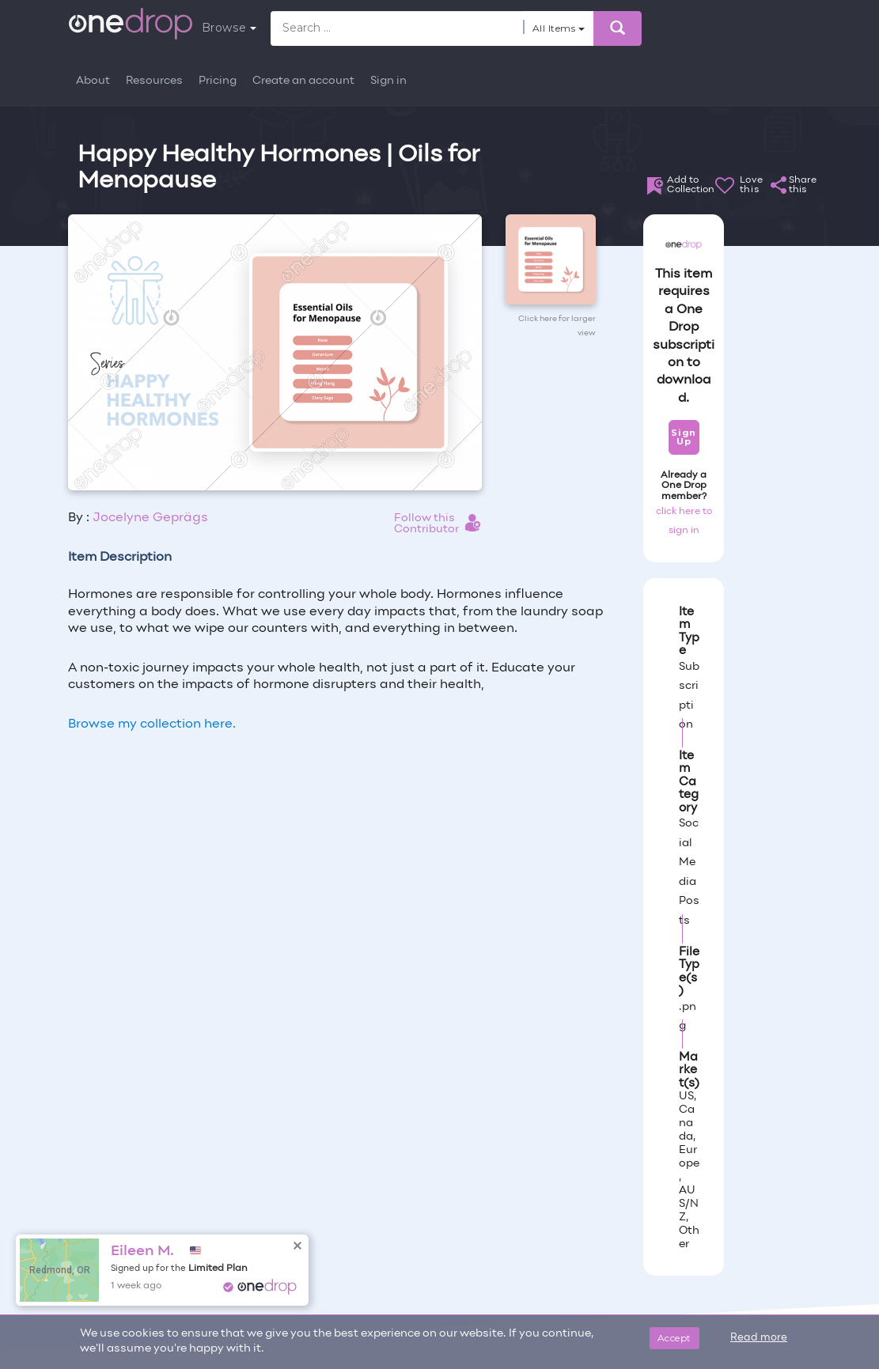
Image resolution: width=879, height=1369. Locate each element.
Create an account (303, 81)
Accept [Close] (674, 1338)
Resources (154, 81)
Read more (758, 1338)
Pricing (218, 81)
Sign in (388, 81)
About (93, 81)
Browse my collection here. (152, 724)
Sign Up (683, 437)
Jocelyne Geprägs (150, 518)
